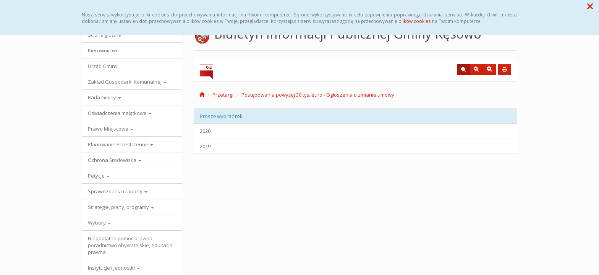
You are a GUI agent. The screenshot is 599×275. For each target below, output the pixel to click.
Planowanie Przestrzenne (120, 144)
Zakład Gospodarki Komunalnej (127, 81)
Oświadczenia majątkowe (120, 113)
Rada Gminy (104, 97)
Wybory (99, 222)
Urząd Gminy (103, 66)
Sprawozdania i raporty (117, 191)
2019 (205, 146)
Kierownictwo (103, 50)
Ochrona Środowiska (114, 160)
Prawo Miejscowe (110, 128)
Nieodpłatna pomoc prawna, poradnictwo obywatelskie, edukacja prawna (130, 245)
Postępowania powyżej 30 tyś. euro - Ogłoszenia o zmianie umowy (317, 94)
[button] (590, 6)
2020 (205, 131)
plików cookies (414, 21)
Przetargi (222, 94)
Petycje (99, 175)
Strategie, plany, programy (121, 207)
